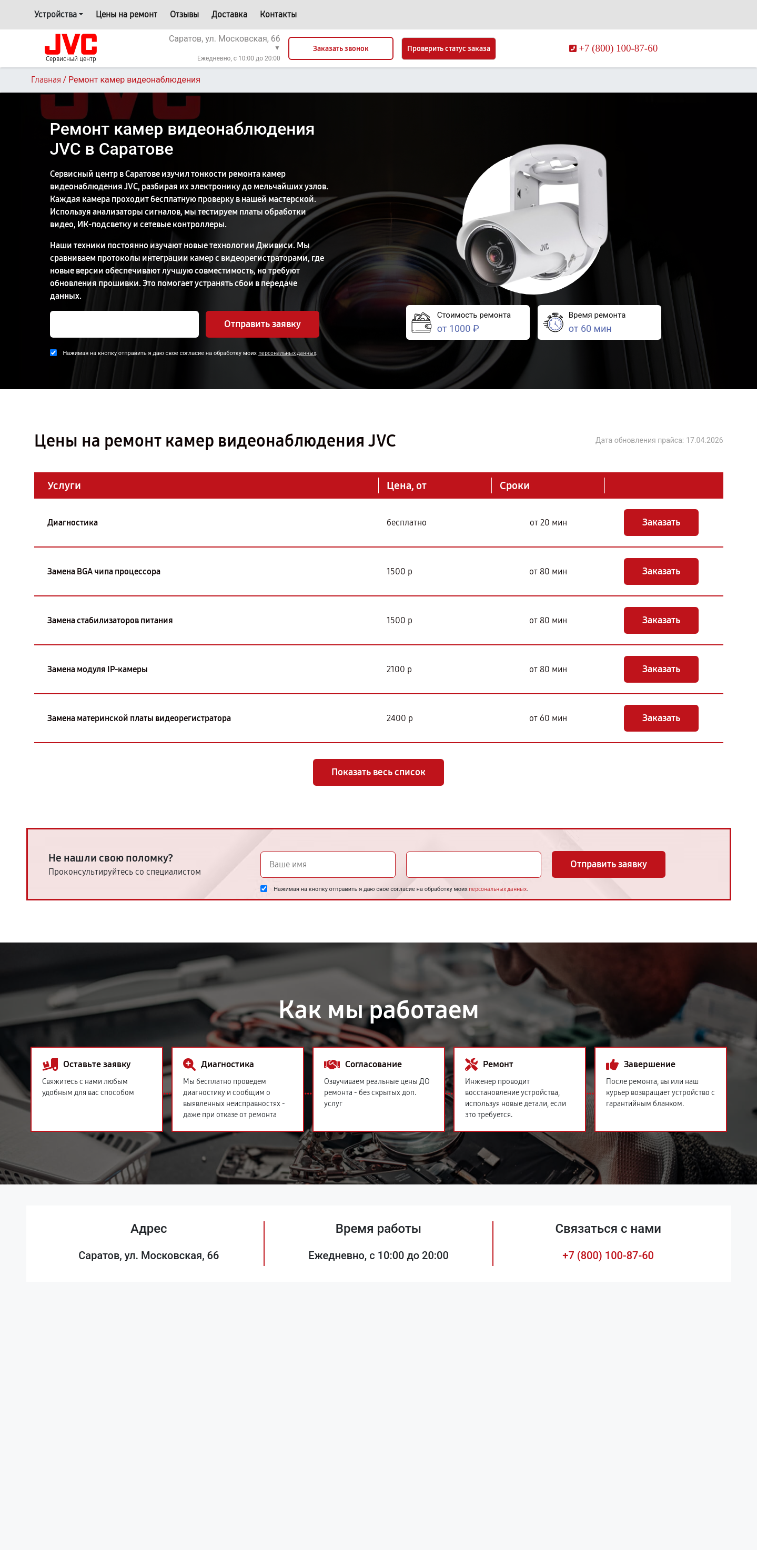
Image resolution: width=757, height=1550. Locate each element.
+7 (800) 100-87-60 (608, 1255)
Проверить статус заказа (448, 48)
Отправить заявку (262, 324)
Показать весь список (378, 772)
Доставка (229, 14)
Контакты (278, 14)
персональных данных (287, 353)
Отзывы (184, 14)
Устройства (55, 14)
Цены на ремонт (126, 14)
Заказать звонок (341, 48)
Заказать (661, 522)
